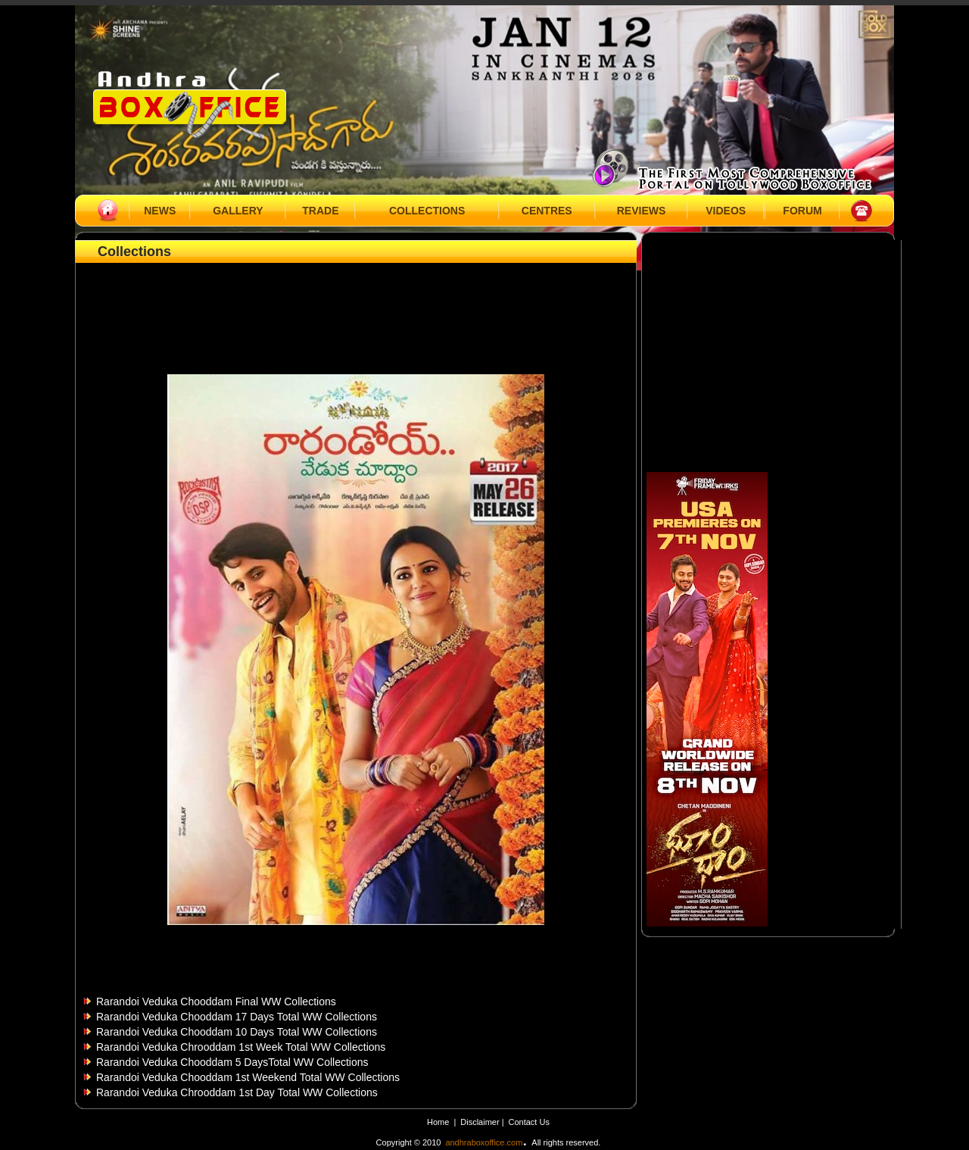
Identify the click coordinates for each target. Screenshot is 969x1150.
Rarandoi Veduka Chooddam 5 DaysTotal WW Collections (232, 1062)
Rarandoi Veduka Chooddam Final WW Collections (216, 1001)
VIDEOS (726, 211)
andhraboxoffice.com (483, 1142)
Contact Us (529, 1122)
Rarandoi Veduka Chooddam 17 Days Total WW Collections (236, 1017)
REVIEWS (641, 211)
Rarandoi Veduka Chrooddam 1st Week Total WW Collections (240, 1047)
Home (438, 1122)
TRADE (320, 211)
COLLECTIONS (427, 211)
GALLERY (238, 211)
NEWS (160, 211)
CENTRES (547, 211)
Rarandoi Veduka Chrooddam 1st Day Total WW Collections (237, 1092)
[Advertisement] (355, 301)
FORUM (802, 211)
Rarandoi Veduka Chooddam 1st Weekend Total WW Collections (248, 1077)
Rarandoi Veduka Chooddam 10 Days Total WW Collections (236, 1032)
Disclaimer (480, 1122)
